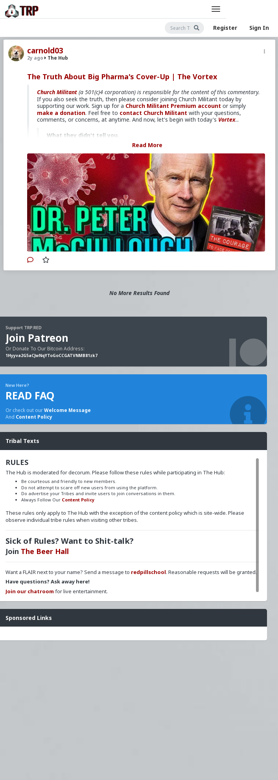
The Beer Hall (45, 551)
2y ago (35, 58)
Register (225, 27)
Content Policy (34, 417)
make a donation (61, 113)
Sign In (259, 27)
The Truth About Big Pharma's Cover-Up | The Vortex (122, 76)
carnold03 (45, 51)
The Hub (56, 58)
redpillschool (148, 572)
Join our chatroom (30, 591)
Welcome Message (67, 410)
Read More (147, 145)
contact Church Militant (153, 113)
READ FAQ (30, 395)
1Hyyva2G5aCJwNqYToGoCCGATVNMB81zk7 (52, 355)
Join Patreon (37, 338)
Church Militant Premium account (173, 105)
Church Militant (57, 92)
